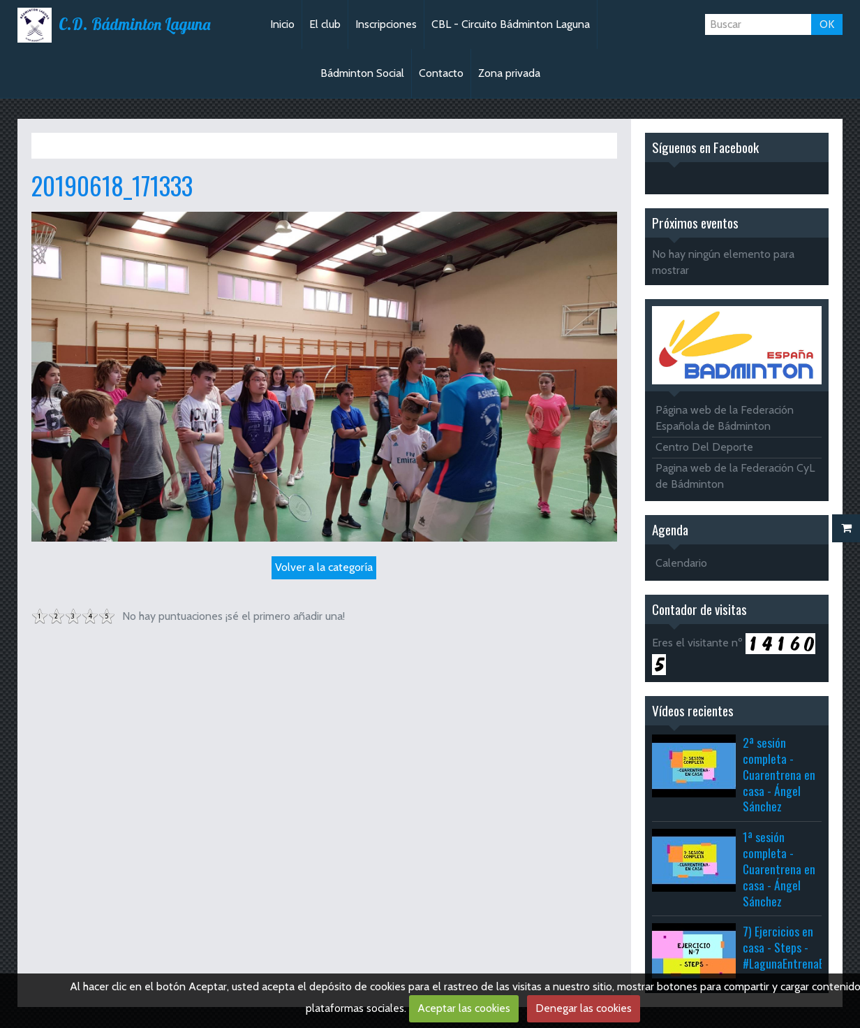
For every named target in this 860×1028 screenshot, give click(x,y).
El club (325, 24)
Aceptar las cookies (463, 1008)
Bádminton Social (362, 73)
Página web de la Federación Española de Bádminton (724, 418)
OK (827, 24)
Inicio (282, 24)
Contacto (441, 73)
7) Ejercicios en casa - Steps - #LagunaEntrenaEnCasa (797, 947)
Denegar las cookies (583, 1008)
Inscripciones (386, 24)
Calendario (681, 563)
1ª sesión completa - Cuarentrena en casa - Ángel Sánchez (779, 868)
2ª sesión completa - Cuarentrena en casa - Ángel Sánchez (779, 774)
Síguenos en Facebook (705, 147)
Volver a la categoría (324, 567)
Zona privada (509, 73)
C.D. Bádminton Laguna (134, 24)
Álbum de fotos (124, 145)
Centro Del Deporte (704, 447)
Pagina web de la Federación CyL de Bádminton (735, 476)
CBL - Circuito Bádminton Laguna (510, 24)
